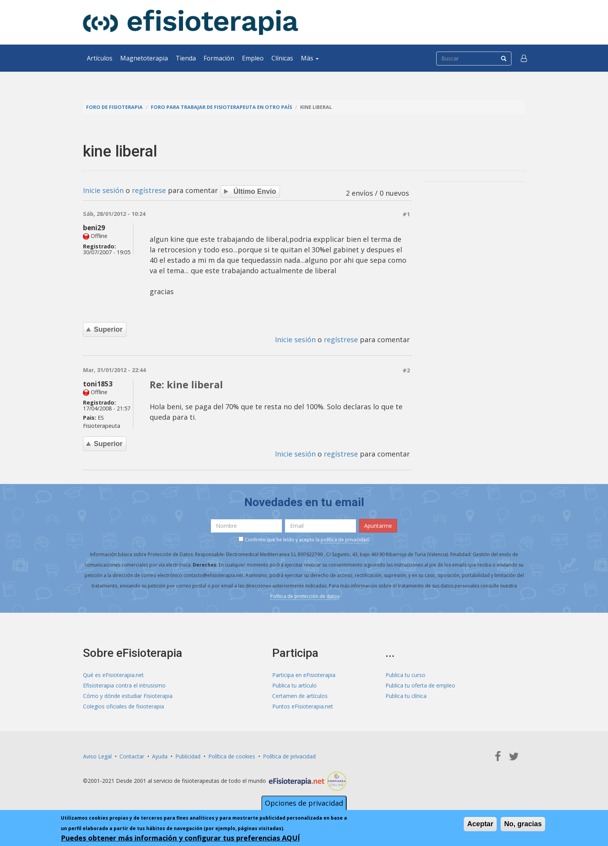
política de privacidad (345, 539)
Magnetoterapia (144, 58)
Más (310, 58)
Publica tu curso (405, 675)
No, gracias (523, 824)
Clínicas (282, 58)
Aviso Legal (97, 756)
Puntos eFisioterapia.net (302, 706)
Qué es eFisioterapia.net (113, 675)
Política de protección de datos (304, 596)
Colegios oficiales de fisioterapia (123, 706)
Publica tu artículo (294, 685)
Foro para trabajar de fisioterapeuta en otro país (221, 107)
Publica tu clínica (406, 696)
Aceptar (480, 824)
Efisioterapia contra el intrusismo (124, 685)
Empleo (253, 58)
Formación (219, 58)
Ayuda (160, 756)
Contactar (131, 756)
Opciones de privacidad (304, 803)
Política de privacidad (289, 756)
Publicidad (187, 756)
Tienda (186, 58)
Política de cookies (231, 756)
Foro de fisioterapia (114, 107)
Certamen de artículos (300, 696)
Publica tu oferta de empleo (420, 685)
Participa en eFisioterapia (303, 675)
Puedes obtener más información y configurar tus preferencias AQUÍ (180, 838)
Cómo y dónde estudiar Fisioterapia (128, 696)
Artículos (99, 58)
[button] (524, 58)
